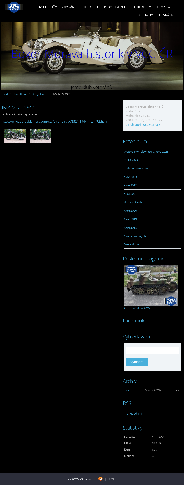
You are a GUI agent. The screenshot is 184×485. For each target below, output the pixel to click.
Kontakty (146, 15)
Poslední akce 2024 (136, 168)
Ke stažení (166, 15)
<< (128, 390)
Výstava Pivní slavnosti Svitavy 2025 (146, 151)
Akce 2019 (130, 219)
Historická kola (133, 202)
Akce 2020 (130, 210)
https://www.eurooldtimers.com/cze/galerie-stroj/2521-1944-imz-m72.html (54, 121)
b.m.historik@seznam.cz (143, 125)
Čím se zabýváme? (64, 7)
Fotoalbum (142, 7)
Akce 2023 (130, 177)
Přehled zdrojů (133, 413)
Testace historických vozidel (106, 7)
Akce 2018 (130, 227)
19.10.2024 (131, 160)
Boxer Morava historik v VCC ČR (92, 53)
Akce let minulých (135, 236)
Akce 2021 (130, 194)
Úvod (42, 7)
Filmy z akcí (165, 7)
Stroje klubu (40, 94)
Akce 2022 (130, 185)
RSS (111, 479)
